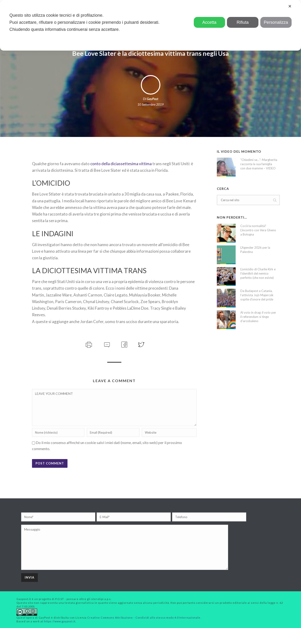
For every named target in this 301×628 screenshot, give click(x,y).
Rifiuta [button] (243, 22)
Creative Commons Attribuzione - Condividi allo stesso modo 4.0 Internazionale (143, 617)
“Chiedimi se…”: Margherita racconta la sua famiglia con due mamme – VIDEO (258, 164)
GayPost (152, 99)
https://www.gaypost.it (59, 621)
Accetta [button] (209, 22)
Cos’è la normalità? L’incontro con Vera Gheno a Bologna (258, 230)
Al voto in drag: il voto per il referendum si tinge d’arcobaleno (258, 317)
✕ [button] (290, 6)
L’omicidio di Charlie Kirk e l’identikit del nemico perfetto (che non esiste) (258, 273)
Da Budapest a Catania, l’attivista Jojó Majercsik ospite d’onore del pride (256, 295)
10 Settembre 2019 (150, 104)
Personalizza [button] (276, 22)
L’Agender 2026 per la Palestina (255, 250)
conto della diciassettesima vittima (121, 163)
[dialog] (150, 25)
